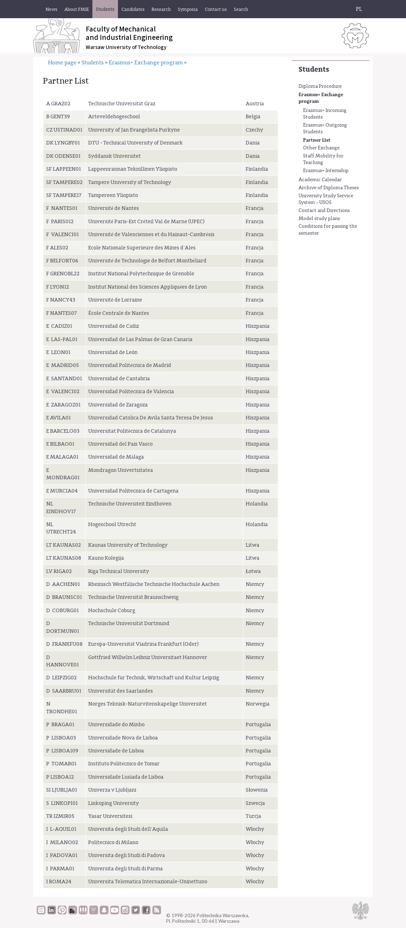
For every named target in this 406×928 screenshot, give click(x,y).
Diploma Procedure (320, 86)
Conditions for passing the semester (328, 229)
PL (359, 9)
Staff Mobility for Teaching (323, 159)
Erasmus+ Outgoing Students (325, 128)
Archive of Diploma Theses (329, 188)
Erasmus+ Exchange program (321, 98)
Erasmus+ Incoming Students (324, 114)
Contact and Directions (324, 210)
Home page (62, 62)
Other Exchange (321, 148)
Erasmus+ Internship (326, 171)
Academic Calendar (320, 180)
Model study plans (319, 218)
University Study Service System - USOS (326, 199)
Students (314, 69)
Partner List (316, 140)
